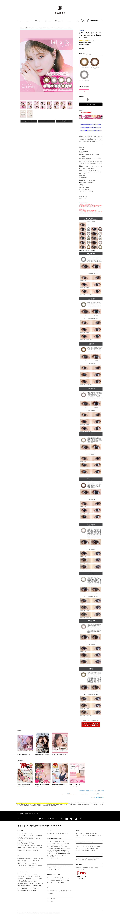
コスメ (85, 848)
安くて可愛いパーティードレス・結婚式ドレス (27, 842)
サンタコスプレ (79, 833)
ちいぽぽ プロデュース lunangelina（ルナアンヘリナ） (58, 851)
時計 (64, 878)
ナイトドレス (39, 838)
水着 (47, 887)
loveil (40, 885)
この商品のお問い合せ (64, 121)
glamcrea (19, 888)
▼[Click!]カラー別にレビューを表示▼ (87, 250)
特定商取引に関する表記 (88, 867)
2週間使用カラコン (29, 878)
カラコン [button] (70, 21)
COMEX (23, 867)
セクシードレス (32, 848)
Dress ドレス (20, 830)
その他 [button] (78, 21)
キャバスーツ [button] (28, 21)
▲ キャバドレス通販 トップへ (97, 797)
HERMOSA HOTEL (63, 891)
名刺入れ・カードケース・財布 (62, 880)
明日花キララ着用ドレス (29, 843)
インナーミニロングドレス (23, 835)
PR (76, 855)
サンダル (48, 865)
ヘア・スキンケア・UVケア (93, 848)
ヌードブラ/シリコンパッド (52, 841)
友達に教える (47, 121)
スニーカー (69, 865)
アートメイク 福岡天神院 (90, 859)
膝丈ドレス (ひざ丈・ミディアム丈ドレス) (26, 838)
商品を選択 (81, 48)
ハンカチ (48, 882)
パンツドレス (33, 845)
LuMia (39, 880)
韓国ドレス (38, 848)
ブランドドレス (50, 901)
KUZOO (27, 886)
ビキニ (48, 890)
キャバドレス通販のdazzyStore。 (61, 803)
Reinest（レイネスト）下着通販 (53, 850)
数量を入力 (81, 96)
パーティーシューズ (56, 867)
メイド (77, 837)
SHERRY (40, 865)
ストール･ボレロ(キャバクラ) (56, 877)
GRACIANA (40, 858)
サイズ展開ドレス (39, 835)
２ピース (57, 833)
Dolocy (38, 888)
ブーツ (64, 865)
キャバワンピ (20, 840)
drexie (19, 860)
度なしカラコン (21, 874)
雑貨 (71, 890)
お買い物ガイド (79, 867)
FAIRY (34, 890)
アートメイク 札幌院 (80, 859)
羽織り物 (52, 890)
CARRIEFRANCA (62, 853)
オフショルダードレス (37, 847)
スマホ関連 (52, 880)
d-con (31, 886)
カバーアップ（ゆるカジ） (52, 891)
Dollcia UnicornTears (22, 890)
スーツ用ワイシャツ (64, 833)
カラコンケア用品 (38, 878)
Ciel (35, 888)
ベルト (48, 880)
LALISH (35, 883)
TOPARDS (26, 883)
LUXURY (29, 880)
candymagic (23, 880)
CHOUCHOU (24, 881)
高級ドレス (32, 835)
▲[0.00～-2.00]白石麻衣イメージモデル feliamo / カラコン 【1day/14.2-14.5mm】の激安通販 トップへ (82, 793)
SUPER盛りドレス (21, 847)
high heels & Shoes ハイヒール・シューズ (56, 862)
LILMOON (40, 886)
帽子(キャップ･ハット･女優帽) (57, 882)
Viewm (19, 885)
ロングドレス (20, 833)
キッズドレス (29, 847)
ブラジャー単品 (50, 848)
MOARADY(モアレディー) (31, 867)
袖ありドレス (20, 843)
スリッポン (49, 867)
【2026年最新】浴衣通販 (88, 833)
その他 (68, 848)
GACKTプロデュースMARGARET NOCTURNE (27, 863)
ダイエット (78, 850)
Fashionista (34, 880)
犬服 (96, 833)
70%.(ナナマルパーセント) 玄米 (82, 858)
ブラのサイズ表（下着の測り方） (53, 846)
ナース (81, 837)
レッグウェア (59, 843)
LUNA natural (30, 881)
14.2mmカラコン (21, 878)
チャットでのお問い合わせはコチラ (47, 819)
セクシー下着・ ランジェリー (53, 858)
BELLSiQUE (29, 890)
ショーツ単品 (57, 848)
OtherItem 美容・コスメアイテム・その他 (84, 842)
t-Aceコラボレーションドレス (31, 865)
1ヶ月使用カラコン (36, 874)
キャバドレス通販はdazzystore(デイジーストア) (40, 826)
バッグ (48, 877)
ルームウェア (66, 843)
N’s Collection (20, 883)
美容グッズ (87, 850)
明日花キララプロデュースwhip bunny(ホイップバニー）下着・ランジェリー (59, 856)
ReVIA (19, 881)
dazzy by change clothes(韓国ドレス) (25, 858)
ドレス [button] (20, 21)
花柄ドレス (25, 848)
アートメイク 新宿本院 (94, 858)
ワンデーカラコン (21, 876)
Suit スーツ (49, 830)
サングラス (60, 878)
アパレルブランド (21, 850)
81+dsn (19, 867)
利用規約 (96, 867)
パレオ (67, 890)
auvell (32, 888)
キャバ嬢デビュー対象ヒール (53, 869)
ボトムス (63, 890)
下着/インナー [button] (39, 21)
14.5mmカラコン (37, 876)
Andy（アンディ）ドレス (26, 860)
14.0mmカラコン (29, 876)
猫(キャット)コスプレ (96, 835)
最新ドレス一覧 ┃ (91, 790)
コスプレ (78, 830)
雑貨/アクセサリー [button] (60, 21)
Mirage (19, 880)
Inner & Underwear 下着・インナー (54, 838)
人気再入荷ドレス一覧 (99, 790)
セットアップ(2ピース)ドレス (24, 845)
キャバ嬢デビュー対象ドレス (32, 850)
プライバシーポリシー (80, 869)
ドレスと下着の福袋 (51, 898)
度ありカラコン (28, 874)
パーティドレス (21, 837)
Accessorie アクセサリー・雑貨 (53, 874)
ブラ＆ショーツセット (51, 843)
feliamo (35, 881)
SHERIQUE (40, 883)
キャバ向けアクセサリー (52, 878)
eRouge (23, 885)
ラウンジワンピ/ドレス (29, 837)
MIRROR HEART (26, 888)
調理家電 (93, 850)
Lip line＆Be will (21, 865)
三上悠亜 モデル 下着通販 (52, 853)
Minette (35, 886)
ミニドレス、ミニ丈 (28, 833)
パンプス (60, 865)
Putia (19, 886)
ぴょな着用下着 (64, 850)
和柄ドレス (20, 848)
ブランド (19, 855)
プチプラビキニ (50, 893)
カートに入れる (91, 104)
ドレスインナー (62, 841)
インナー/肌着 (64, 846)
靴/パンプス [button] (48, 21)
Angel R (35, 858)
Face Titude (28, 885)
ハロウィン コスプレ (80, 835)
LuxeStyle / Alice (36, 860)
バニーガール (88, 835)
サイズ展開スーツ (50, 833)
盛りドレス (39, 845)
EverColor (23, 886)
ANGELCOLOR (35, 885)
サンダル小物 (54, 865)
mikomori (68, 853)
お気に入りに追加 (29, 121)
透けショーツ (63, 848)
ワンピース (57, 890)
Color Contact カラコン (23, 872)
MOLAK (31, 883)
